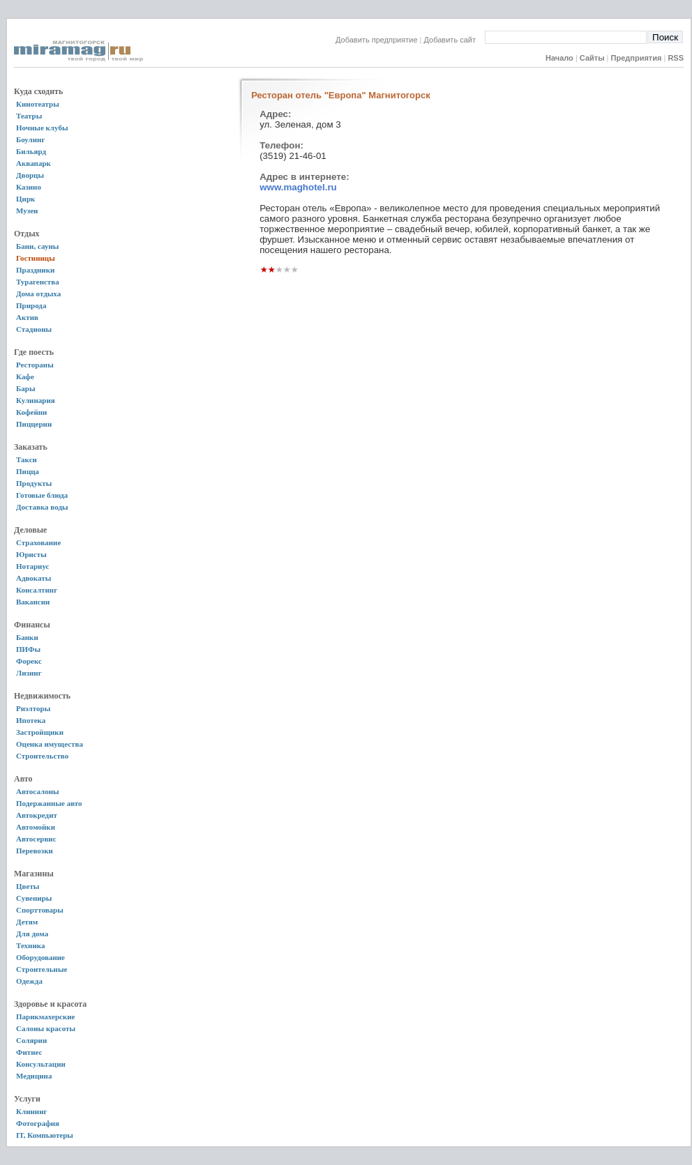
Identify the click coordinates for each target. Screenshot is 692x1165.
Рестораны (35, 364)
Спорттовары (39, 910)
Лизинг (29, 673)
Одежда (29, 981)
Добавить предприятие (377, 40)
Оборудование (40, 957)
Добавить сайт (454, 40)
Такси (26, 459)
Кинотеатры (37, 104)
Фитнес (29, 1052)
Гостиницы (35, 258)
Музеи (27, 210)
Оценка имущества (49, 744)
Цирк (25, 199)
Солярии (31, 1040)
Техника (30, 945)
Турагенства (37, 281)
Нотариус (32, 566)
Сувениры (34, 898)
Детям (27, 921)
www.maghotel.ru (298, 187)
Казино (28, 187)
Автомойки (35, 827)
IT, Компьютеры (44, 1135)
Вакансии (33, 601)
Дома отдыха (38, 293)
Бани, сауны (37, 246)
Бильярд (31, 151)
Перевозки (34, 850)
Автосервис (36, 839)
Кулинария (35, 400)
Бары (25, 388)
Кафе (25, 376)
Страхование (38, 542)
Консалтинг (36, 590)
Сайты (592, 58)
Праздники (35, 270)
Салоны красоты (45, 1028)
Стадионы (34, 329)
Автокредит (36, 815)
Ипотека (30, 720)
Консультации (41, 1064)
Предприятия (636, 58)
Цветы (27, 886)
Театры (29, 116)
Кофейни (31, 412)
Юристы (31, 554)
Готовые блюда (42, 495)
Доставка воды (42, 507)
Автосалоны (37, 791)
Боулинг (30, 139)
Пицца (27, 471)
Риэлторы (33, 708)
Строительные (41, 969)
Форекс (29, 661)
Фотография (37, 1123)
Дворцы (30, 175)
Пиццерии (34, 424)
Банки (27, 637)
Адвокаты (33, 578)
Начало (559, 58)
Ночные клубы (42, 127)
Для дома (32, 933)
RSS (676, 58)
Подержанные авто (49, 803)
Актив (27, 317)
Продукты (34, 483)
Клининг (31, 1111)
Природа (31, 305)
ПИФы (28, 649)
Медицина (34, 1076)
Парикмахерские (45, 1016)
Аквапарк (33, 163)
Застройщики (39, 732)
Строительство (42, 756)
